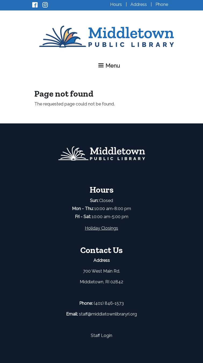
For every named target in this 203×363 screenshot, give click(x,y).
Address (138, 4)
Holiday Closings (101, 228)
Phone (161, 4)
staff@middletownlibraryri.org (108, 314)
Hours (116, 4)
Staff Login (101, 335)
